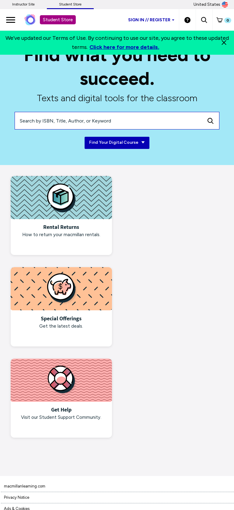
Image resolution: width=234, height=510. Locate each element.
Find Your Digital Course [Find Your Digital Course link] (117, 143)
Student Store (70, 4)
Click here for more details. (124, 47)
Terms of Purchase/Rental (27, 428)
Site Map (11, 472)
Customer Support (20, 484)
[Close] (223, 42)
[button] (204, 19)
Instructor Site (23, 4)
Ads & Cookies (17, 416)
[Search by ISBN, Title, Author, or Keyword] (108, 120)
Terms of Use (15, 439)
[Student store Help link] (187, 19)
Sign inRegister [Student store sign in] (151, 19)
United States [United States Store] (211, 5)
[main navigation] (10, 19)
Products (11, 461)
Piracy (9, 450)
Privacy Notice (16, 405)
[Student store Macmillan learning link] (34, 20)
